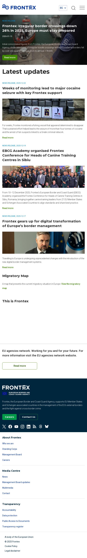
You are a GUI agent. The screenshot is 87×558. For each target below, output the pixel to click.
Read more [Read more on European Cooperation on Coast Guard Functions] (20, 365)
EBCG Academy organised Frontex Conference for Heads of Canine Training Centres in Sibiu (39, 155)
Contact (6, 493)
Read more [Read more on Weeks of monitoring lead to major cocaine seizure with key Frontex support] (7, 137)
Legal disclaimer (12, 551)
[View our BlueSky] (47, 426)
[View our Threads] (41, 426)
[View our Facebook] (10, 426)
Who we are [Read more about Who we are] (8, 443)
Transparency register (13, 526)
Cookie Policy (11, 546)
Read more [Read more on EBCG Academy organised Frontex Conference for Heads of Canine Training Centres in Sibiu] (7, 208)
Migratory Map (15, 276)
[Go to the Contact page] (29, 417)
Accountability (9, 510)
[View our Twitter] (4, 426)
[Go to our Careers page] (9, 417)
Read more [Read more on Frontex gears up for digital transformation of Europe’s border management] (7, 267)
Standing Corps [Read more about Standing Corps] (9, 449)
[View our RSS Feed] (34, 426)
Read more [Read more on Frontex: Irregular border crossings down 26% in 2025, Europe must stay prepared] (9, 57)
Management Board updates (16, 482)
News (5, 477)
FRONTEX (19, 7)
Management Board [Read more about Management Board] (12, 454)
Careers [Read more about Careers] (6, 460)
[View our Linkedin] (28, 426)
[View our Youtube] (16, 426)
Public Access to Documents (16, 521)
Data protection (9, 515)
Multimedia (7, 488)
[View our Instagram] (22, 426)
